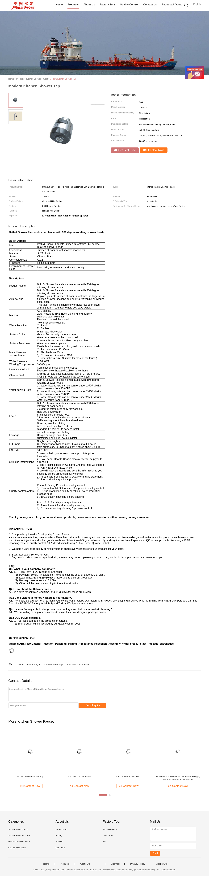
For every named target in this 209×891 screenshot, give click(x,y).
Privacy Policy (137, 864)
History (58, 835)
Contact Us (150, 4)
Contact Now (153, 150)
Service (58, 841)
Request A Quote (172, 4)
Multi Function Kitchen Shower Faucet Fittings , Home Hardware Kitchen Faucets (178, 778)
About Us (89, 4)
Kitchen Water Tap (53, 664)
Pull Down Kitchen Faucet (80, 776)
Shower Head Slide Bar (19, 835)
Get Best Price (125, 150)
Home (59, 4)
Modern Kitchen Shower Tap (63, 79)
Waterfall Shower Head (19, 841)
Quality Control (129, 4)
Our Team (60, 847)
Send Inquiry (93, 705)
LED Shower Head (17, 847)
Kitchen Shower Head (78, 664)
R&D (105, 841)
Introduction (60, 829)
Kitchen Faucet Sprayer (28, 664)
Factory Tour (107, 4)
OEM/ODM (108, 835)
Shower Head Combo (18, 829)
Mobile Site (161, 864)
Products (73, 4)
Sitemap (115, 864)
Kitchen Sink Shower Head (128, 776)
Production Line (110, 829)
